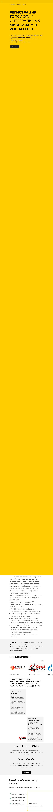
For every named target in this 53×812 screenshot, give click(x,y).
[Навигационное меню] (2, 1)
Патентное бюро (15, 4)
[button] (14, 46)
